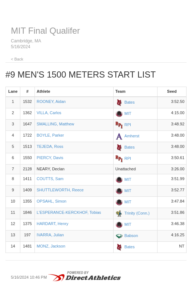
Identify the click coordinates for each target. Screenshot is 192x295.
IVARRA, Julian (50, 235)
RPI (127, 124)
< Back (17, 59)
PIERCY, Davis (50, 157)
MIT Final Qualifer (45, 31)
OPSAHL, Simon (51, 201)
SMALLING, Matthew (55, 124)
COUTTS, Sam (50, 178)
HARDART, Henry (52, 223)
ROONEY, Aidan (51, 101)
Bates (129, 102)
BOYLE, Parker (50, 135)
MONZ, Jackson (51, 246)
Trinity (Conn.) (137, 213)
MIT (127, 113)
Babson (131, 235)
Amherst (131, 136)
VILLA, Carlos (49, 113)
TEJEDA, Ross (50, 146)
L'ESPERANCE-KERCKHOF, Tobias (69, 212)
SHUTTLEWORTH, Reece (60, 190)
